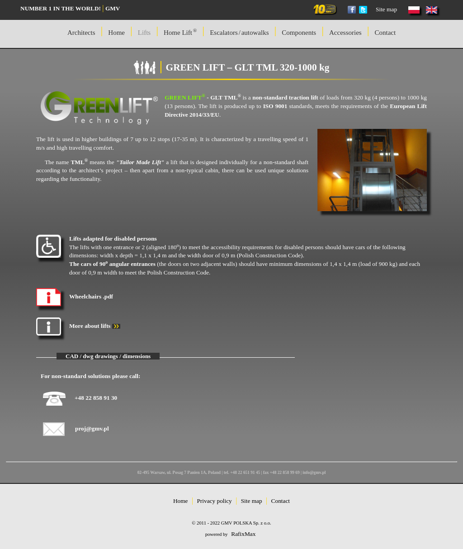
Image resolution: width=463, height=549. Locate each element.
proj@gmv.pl (92, 428)
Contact (385, 32)
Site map (386, 9)
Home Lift (180, 32)
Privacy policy (214, 500)
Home (180, 500)
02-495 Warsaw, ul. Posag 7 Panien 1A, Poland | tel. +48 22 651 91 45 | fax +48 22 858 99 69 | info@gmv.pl (231, 472)
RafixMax (243, 533)
